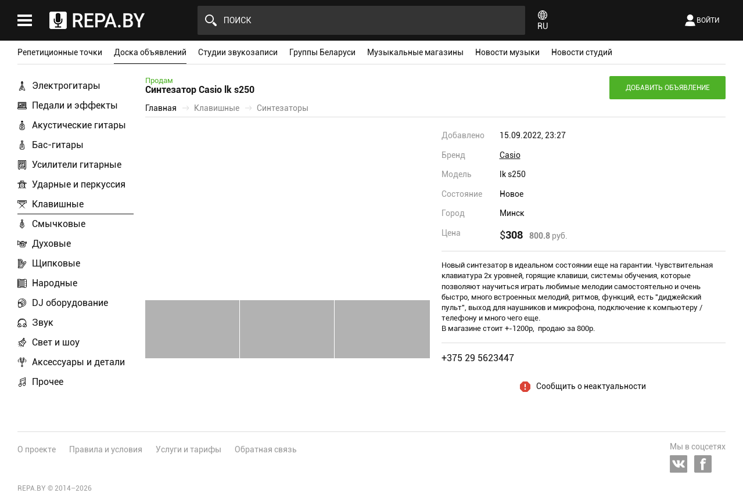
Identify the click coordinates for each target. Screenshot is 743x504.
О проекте (36, 449)
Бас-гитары (58, 144)
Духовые (51, 243)
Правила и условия (105, 449)
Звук (42, 322)
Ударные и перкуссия (78, 184)
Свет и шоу (56, 342)
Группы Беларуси (322, 52)
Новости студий (581, 52)
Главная (161, 108)
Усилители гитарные (76, 164)
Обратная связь (266, 449)
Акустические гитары (79, 125)
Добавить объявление (668, 88)
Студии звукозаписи (238, 52)
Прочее (47, 381)
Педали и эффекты (75, 105)
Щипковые (56, 263)
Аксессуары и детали (78, 362)
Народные (54, 283)
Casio (510, 155)
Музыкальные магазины (415, 52)
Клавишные (58, 204)
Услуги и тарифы (188, 449)
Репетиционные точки (59, 52)
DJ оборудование (70, 302)
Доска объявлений (150, 52)
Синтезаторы (282, 108)
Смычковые (58, 223)
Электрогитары (66, 85)
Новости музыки (507, 52)
